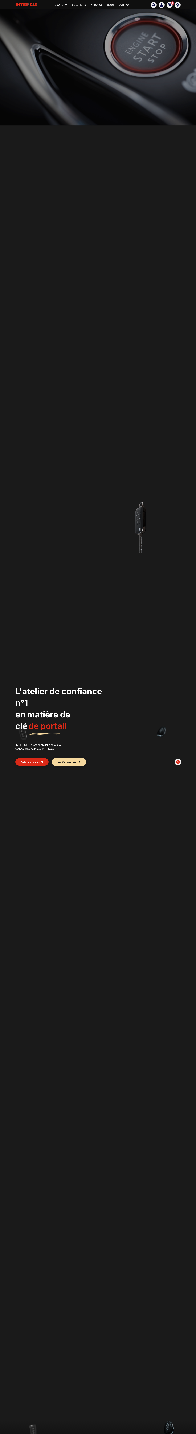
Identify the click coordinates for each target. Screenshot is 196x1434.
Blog (110, 4)
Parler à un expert (32, 98)
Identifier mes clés (69, 98)
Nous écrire (116, 964)
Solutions (79, 4)
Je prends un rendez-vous (147, 1185)
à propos (96, 4)
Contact (124, 4)
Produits (58, 4)
